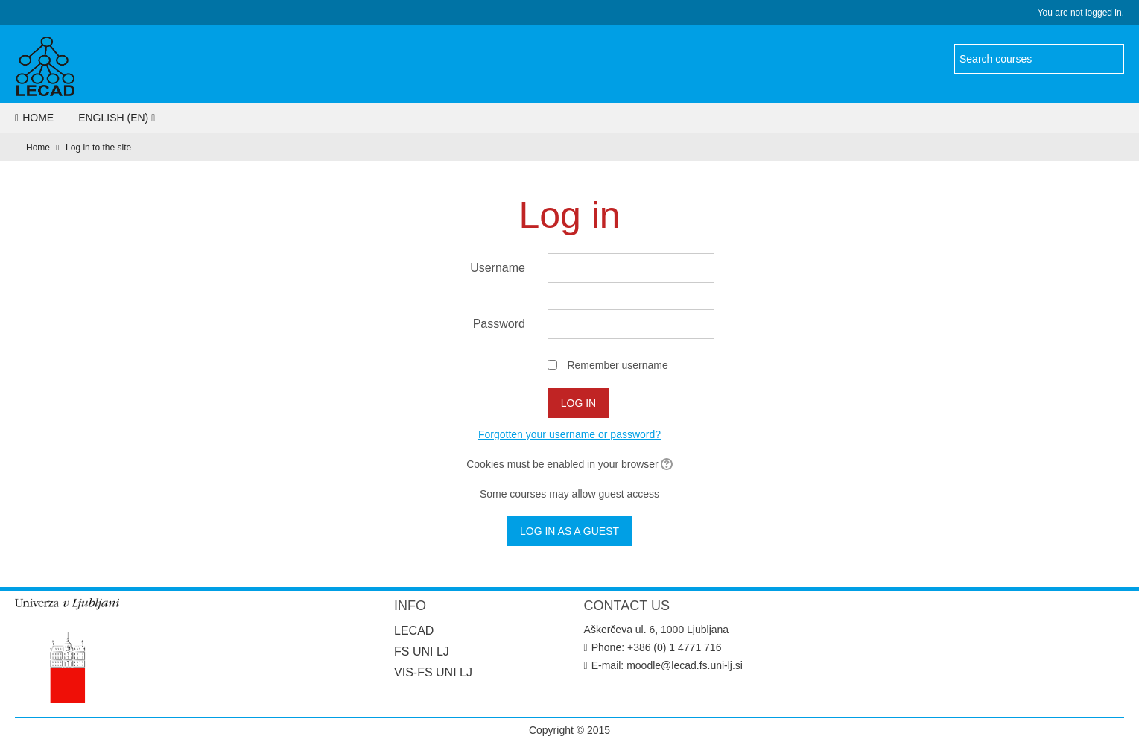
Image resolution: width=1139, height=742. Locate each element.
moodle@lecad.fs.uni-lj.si (684, 665)
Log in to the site (98, 147)
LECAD (414, 630)
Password (499, 323)
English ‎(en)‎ (113, 118)
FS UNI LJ (421, 651)
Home (34, 118)
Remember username (617, 365)
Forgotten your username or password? (569, 434)
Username (497, 267)
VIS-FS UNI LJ (433, 672)
